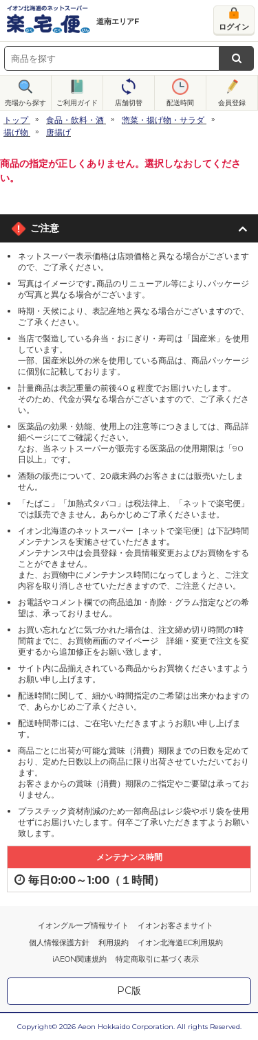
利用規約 (113, 942)
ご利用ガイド (77, 102)
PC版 (129, 990)
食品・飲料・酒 (75, 120)
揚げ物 (15, 132)
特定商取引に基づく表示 (157, 959)
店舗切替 (128, 102)
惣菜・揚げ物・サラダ (163, 120)
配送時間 (180, 102)
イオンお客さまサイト (175, 925)
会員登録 (232, 102)
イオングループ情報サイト (83, 925)
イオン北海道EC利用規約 (180, 942)
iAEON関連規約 (79, 959)
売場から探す (25, 102)
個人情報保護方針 (59, 942)
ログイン (234, 27)
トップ (15, 120)
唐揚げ (58, 132)
